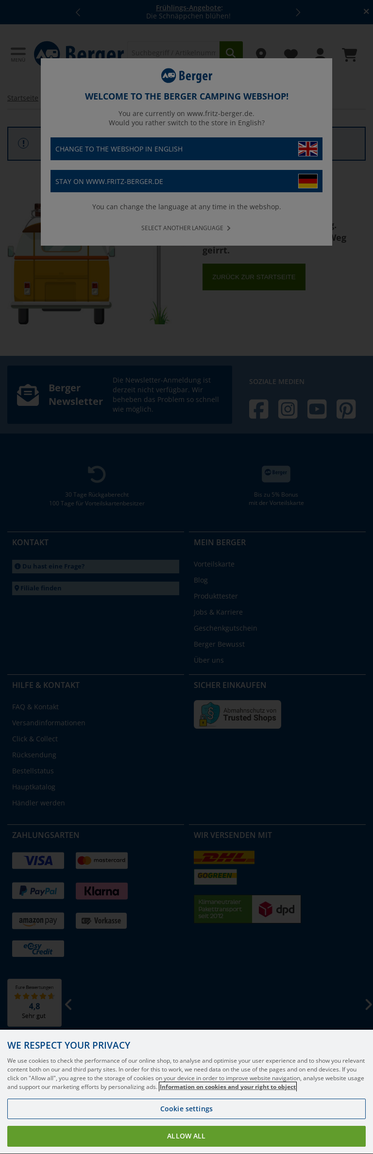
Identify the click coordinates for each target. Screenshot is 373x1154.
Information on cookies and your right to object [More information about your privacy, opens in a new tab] (228, 1095)
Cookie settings (186, 1116)
